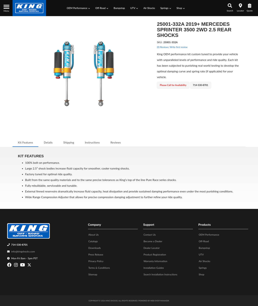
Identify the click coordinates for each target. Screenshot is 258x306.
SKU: (160, 42)
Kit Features (25, 142)
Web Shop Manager (159, 301)
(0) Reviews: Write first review (172, 47)
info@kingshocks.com (23, 251)
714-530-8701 (19, 244)
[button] (78, 8)
